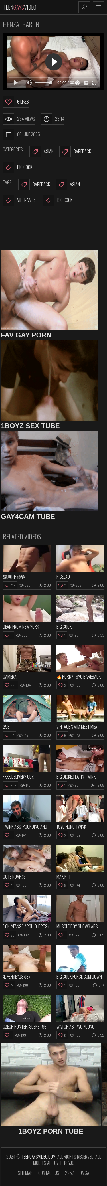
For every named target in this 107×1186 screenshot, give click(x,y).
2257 (69, 1172)
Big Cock (17, 167)
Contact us (48, 1172)
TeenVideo (19, 7)
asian (68, 184)
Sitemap (25, 1172)
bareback (34, 184)
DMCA (84, 1172)
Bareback (75, 151)
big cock (57, 200)
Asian (41, 151)
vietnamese (20, 200)
